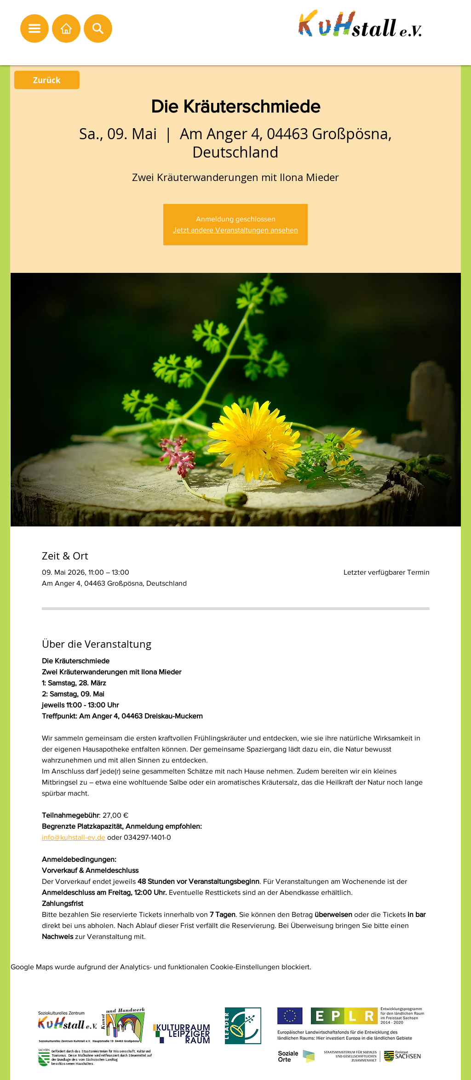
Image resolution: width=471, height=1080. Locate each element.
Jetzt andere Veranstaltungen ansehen (235, 230)
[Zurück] (47, 80)
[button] (34, 28)
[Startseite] (66, 28)
